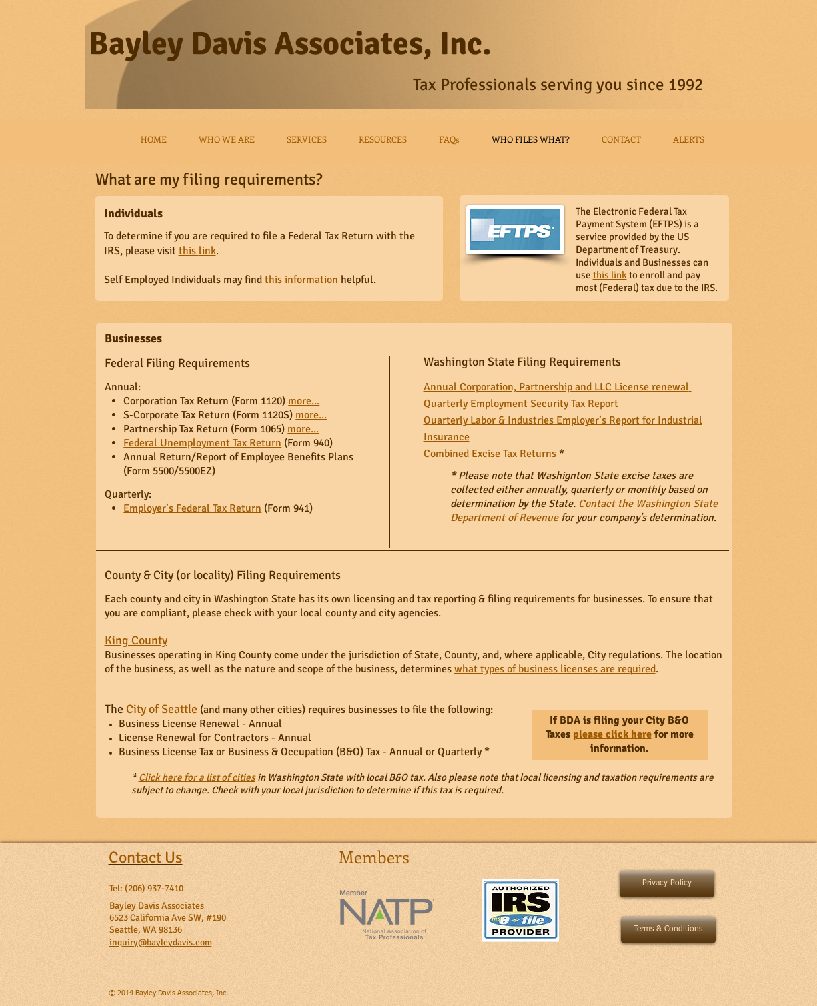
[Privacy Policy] (667, 884)
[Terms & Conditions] (668, 930)
